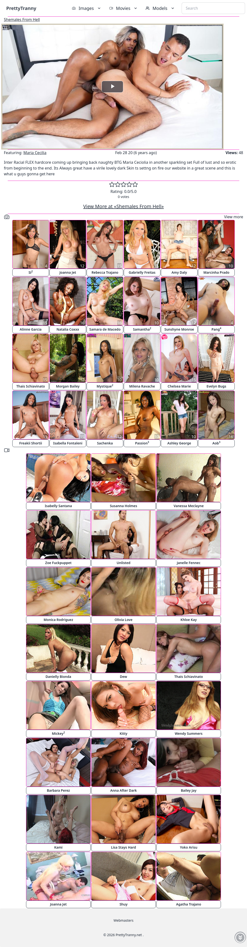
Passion (142, 442)
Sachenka (105, 443)
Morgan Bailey (68, 386)
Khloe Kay (188, 619)
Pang (216, 329)
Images (87, 8)
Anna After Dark (123, 790)
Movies (123, 8)
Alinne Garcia (30, 329)
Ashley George (179, 443)
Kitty (123, 733)
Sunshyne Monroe (179, 329)
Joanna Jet (67, 272)
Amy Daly (179, 272)
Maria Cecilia (35, 152)
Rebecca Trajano (104, 272)
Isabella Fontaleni (67, 443)
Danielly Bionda (58, 676)
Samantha (142, 329)
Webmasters (123, 920)
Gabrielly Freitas (142, 272)
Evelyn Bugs (216, 386)
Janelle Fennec (188, 562)
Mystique (104, 385)
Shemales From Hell (22, 19)
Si (30, 272)
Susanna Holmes (123, 506)
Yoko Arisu (188, 847)
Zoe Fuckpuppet (58, 562)
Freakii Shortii (30, 443)
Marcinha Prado (216, 272)
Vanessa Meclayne (189, 506)
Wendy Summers (189, 733)
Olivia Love (123, 619)
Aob (216, 442)
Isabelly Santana (58, 506)
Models (160, 8)
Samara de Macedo (105, 329)
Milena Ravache (142, 386)
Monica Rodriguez (58, 619)
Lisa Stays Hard (123, 847)
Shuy (123, 904)
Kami (58, 847)
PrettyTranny (21, 8)
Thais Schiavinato (30, 386)
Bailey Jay (189, 790)
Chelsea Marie (179, 386)
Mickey (58, 733)
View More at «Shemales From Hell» (123, 206)
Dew (123, 676)
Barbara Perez (58, 790)
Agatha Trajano (188, 904)
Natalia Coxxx (67, 329)
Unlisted (123, 562)
